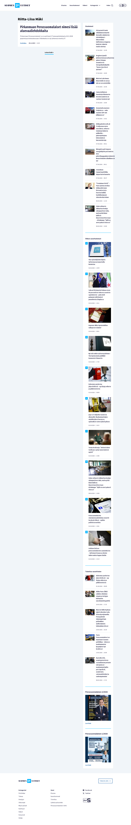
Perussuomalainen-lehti (59, 806)
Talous (21, 796)
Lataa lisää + (49, 52)
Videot (85, 5)
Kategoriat (95, 5)
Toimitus (54, 799)
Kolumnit (22, 815)
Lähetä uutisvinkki (57, 803)
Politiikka (23, 43)
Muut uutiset (23, 806)
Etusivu (64, 5)
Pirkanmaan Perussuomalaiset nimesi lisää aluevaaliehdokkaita (49, 29)
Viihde (21, 818)
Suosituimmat (75, 5)
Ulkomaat (22, 803)
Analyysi (21, 799)
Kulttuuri (22, 809)
